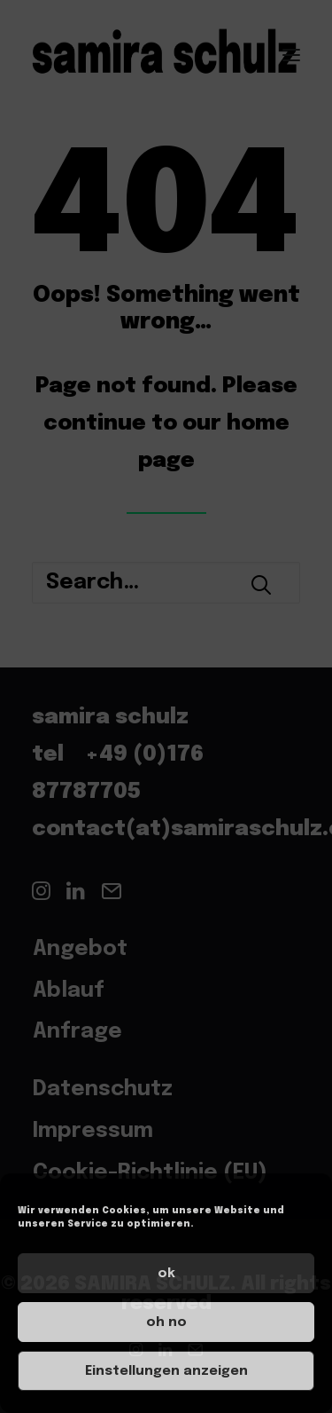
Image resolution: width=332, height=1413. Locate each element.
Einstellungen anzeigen (166, 1371)
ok (166, 1274)
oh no (166, 1322)
